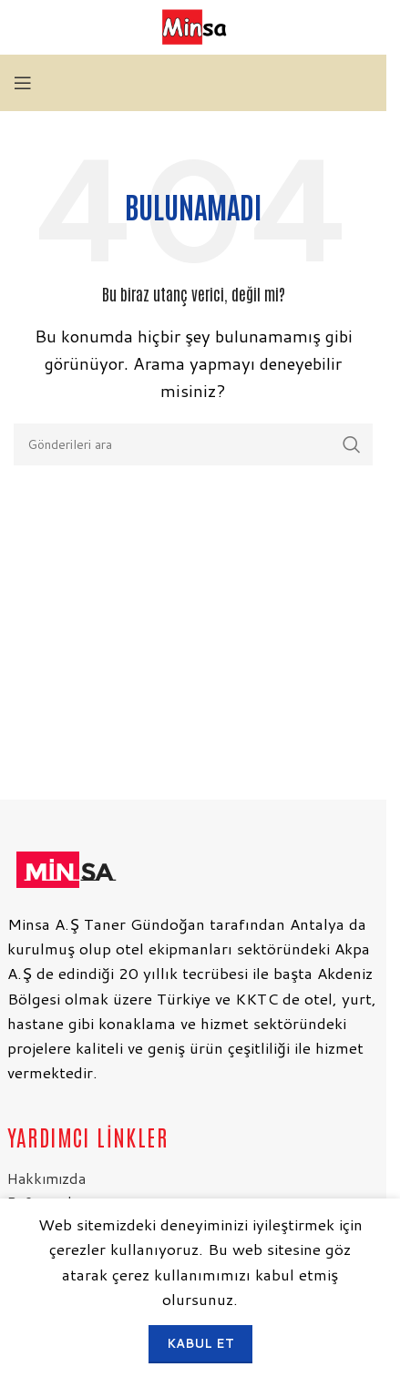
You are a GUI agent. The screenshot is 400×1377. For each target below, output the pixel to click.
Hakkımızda (46, 1178)
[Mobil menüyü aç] (23, 83)
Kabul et (200, 1343)
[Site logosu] (193, 26)
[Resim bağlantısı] (64, 867)
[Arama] (193, 444)
